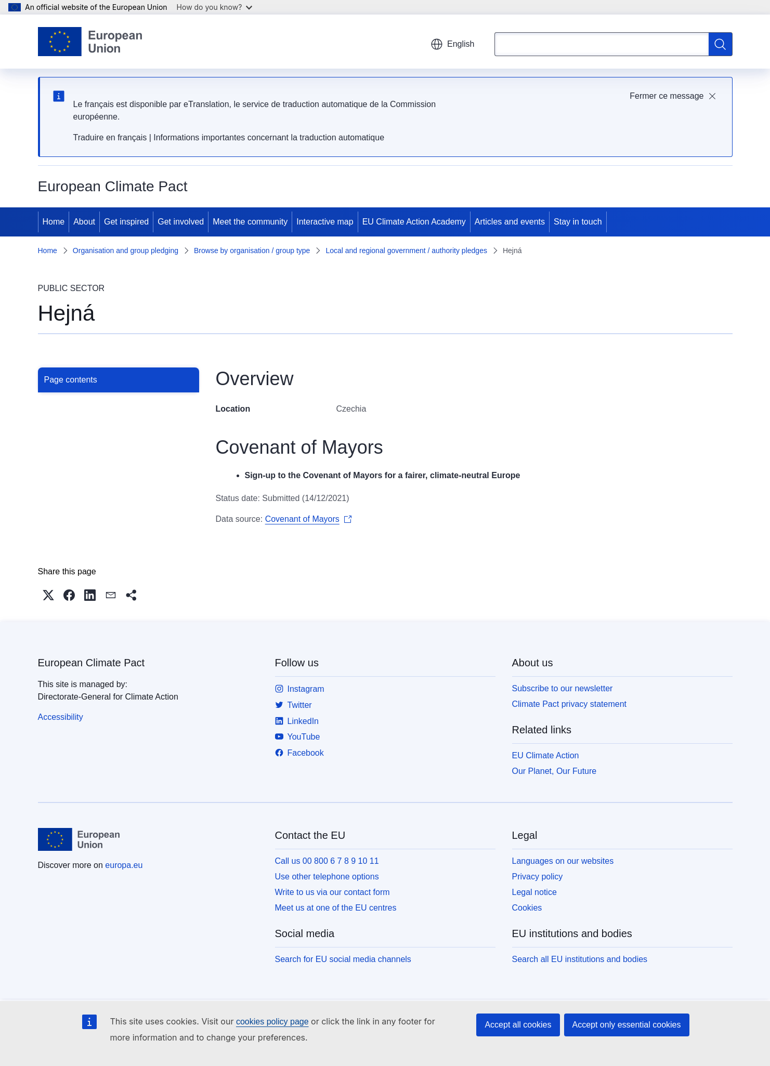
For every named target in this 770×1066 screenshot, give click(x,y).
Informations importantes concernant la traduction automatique (268, 137)
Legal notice (534, 892)
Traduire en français (110, 137)
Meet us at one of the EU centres (336, 907)
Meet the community (250, 221)
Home (54, 221)
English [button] (452, 44)
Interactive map (324, 221)
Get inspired (126, 221)
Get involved (181, 221)
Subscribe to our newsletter (562, 688)
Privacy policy (537, 876)
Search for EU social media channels (343, 959)
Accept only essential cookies (626, 1024)
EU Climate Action (545, 755)
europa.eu (123, 865)
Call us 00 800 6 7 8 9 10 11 (327, 861)
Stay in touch (578, 221)
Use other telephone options (327, 876)
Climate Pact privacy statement (569, 704)
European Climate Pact (91, 662)
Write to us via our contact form (332, 892)
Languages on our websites (563, 861)
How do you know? (215, 7)
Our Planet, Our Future (554, 771)
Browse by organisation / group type (252, 250)
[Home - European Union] (90, 41)
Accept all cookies (518, 1024)
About (84, 221)
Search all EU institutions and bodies (580, 959)
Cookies (527, 907)
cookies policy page (272, 1021)
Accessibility (60, 717)
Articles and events (510, 221)
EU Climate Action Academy (414, 221)
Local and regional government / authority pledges (406, 250)
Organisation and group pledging (125, 250)
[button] (48, 595)
